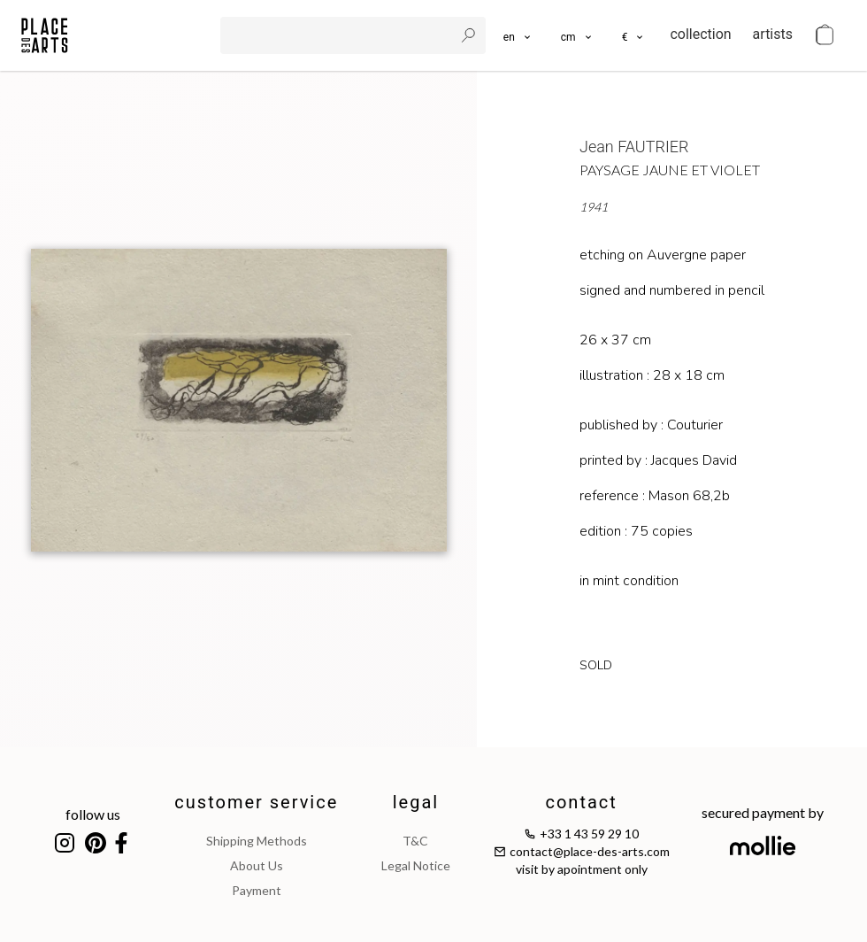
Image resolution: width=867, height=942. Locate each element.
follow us (92, 814)
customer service (256, 802)
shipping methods (256, 840)
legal (416, 802)
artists (773, 34)
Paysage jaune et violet (669, 169)
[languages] (518, 35)
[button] (577, 35)
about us (256, 865)
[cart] (824, 35)
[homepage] (44, 35)
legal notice (415, 865)
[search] (338, 35)
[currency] (634, 35)
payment (256, 890)
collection (700, 34)
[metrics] (577, 35)
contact (581, 802)
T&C (415, 840)
